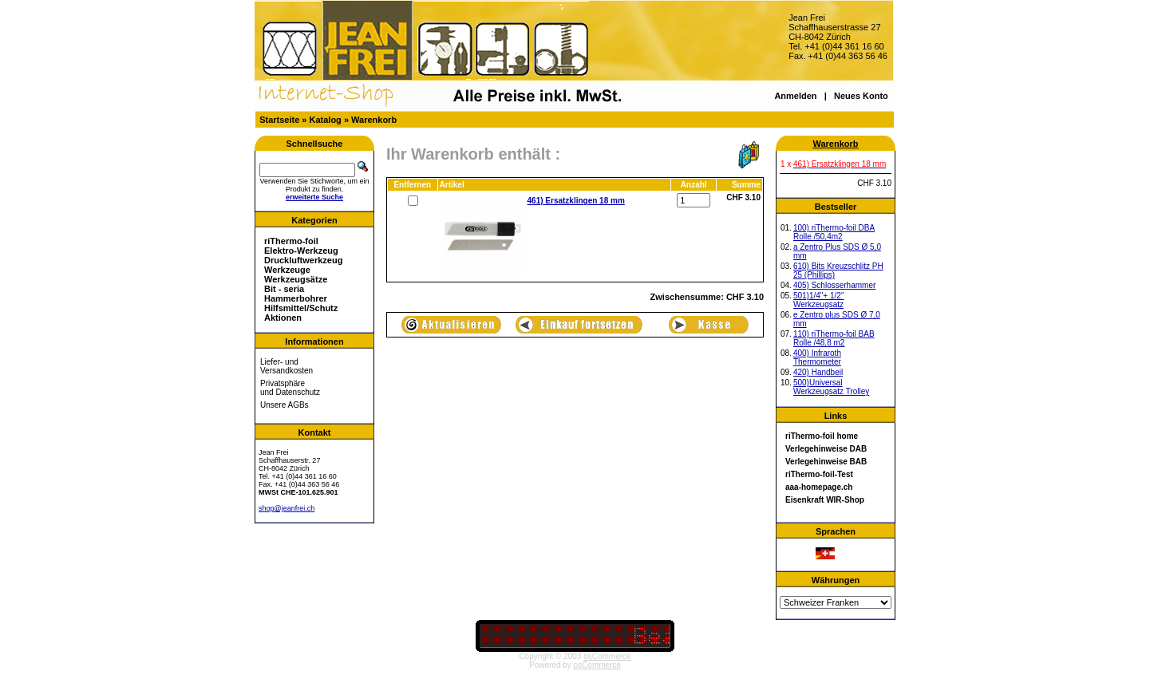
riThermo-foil (291, 241)
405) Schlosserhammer (834, 285)
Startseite (279, 119)
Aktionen (283, 317)
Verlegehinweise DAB (826, 448)
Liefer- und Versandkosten (286, 366)
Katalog (326, 119)
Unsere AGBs (284, 405)
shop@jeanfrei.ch (286, 508)
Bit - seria (284, 289)
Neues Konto (861, 96)
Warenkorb (374, 119)
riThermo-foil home (821, 436)
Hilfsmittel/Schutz (301, 308)
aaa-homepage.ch (818, 487)
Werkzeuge (287, 269)
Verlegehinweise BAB (826, 461)
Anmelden (795, 96)
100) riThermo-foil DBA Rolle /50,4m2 (834, 232)
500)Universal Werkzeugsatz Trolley (831, 387)
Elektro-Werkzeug (301, 250)
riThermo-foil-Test (819, 474)
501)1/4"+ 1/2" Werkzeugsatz (818, 300)
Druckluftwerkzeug (303, 260)
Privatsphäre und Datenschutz (290, 388)
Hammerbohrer (295, 298)
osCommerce (606, 656)
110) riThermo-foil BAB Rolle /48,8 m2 (834, 338)
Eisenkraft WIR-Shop (824, 499)
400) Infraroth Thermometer (817, 357)
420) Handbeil (818, 372)
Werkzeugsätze (295, 279)
